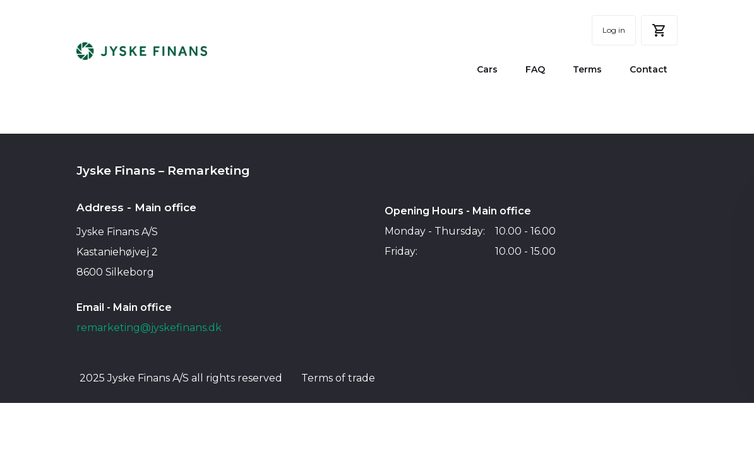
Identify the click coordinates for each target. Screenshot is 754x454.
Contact (648, 69)
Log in (613, 30)
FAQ (535, 69)
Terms (587, 69)
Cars (487, 69)
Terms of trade (338, 378)
